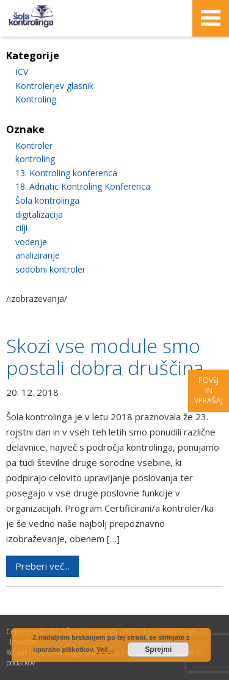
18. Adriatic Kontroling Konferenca (82, 186)
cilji (21, 228)
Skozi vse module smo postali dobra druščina (105, 356)
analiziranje (37, 255)
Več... (105, 649)
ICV (21, 71)
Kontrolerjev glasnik (54, 85)
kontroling (35, 159)
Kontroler (34, 145)
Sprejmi (158, 649)
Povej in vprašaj (208, 390)
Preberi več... (42, 566)
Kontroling (35, 99)
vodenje (31, 242)
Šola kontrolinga (47, 200)
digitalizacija (39, 214)
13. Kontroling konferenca (66, 173)
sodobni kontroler (50, 269)
